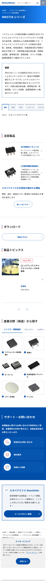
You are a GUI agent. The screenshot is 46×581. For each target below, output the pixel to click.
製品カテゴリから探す (25, 532)
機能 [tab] (5, 107)
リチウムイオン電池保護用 (30, 535)
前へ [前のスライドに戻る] (18, 309)
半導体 (37, 532)
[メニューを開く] (43, 3)
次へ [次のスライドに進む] (27, 309)
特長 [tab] (13, 107)
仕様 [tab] (20, 107)
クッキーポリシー (32, 552)
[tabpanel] (23, 367)
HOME (4, 532)
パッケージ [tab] (30, 107)
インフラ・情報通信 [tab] (12, 329)
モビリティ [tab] (29, 329)
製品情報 (12, 532)
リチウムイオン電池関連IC (10, 535)
